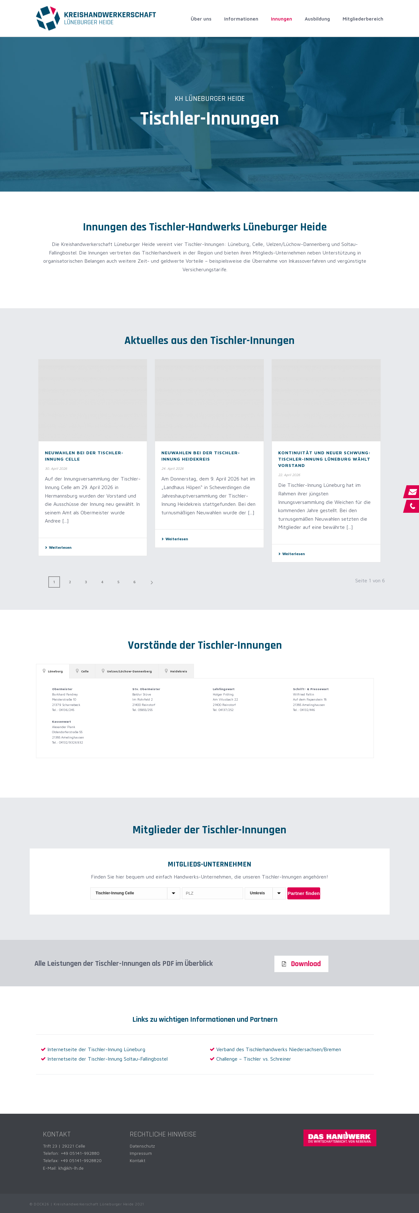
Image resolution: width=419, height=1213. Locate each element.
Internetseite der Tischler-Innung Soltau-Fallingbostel (107, 1059)
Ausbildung (317, 18)
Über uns (201, 18)
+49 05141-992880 (80, 1153)
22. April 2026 (289, 475)
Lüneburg (53, 670)
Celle (82, 670)
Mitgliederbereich (363, 18)
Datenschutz (142, 1146)
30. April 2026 (56, 468)
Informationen (241, 18)
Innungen (281, 18)
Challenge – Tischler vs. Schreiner (253, 1059)
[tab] (52, 671)
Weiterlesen (58, 547)
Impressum (141, 1153)
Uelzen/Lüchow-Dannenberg (127, 670)
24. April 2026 (172, 468)
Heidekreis (176, 670)
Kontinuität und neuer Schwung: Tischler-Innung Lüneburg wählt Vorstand (324, 459)
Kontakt (137, 1160)
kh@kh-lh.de (71, 1168)
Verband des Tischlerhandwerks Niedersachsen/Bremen (278, 1049)
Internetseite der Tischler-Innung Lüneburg (96, 1049)
